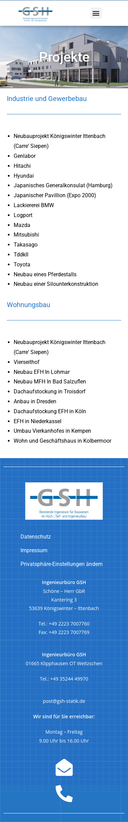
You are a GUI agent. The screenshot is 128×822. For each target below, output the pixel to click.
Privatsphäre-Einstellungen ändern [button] (61, 564)
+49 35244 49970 (69, 678)
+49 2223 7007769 (69, 632)
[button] (96, 13)
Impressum (33, 550)
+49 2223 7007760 (69, 623)
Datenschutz (35, 536)
